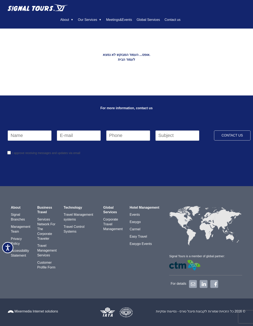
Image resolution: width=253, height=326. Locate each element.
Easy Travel (138, 236)
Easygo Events (141, 244)
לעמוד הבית (126, 59)
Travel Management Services (47, 250)
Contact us (232, 8)
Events (135, 214)
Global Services (207, 8)
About (124, 8)
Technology (73, 207)
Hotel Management (144, 207)
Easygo (135, 222)
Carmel (135, 229)
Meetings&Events (178, 8)
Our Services (147, 8)
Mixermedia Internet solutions (36, 311)
